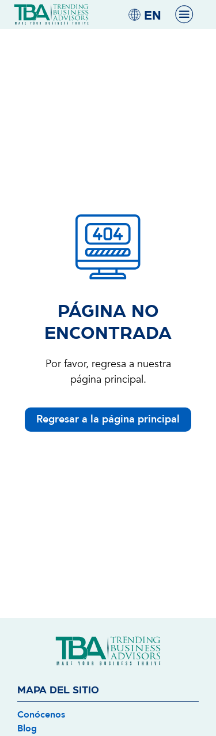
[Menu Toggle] (184, 14)
